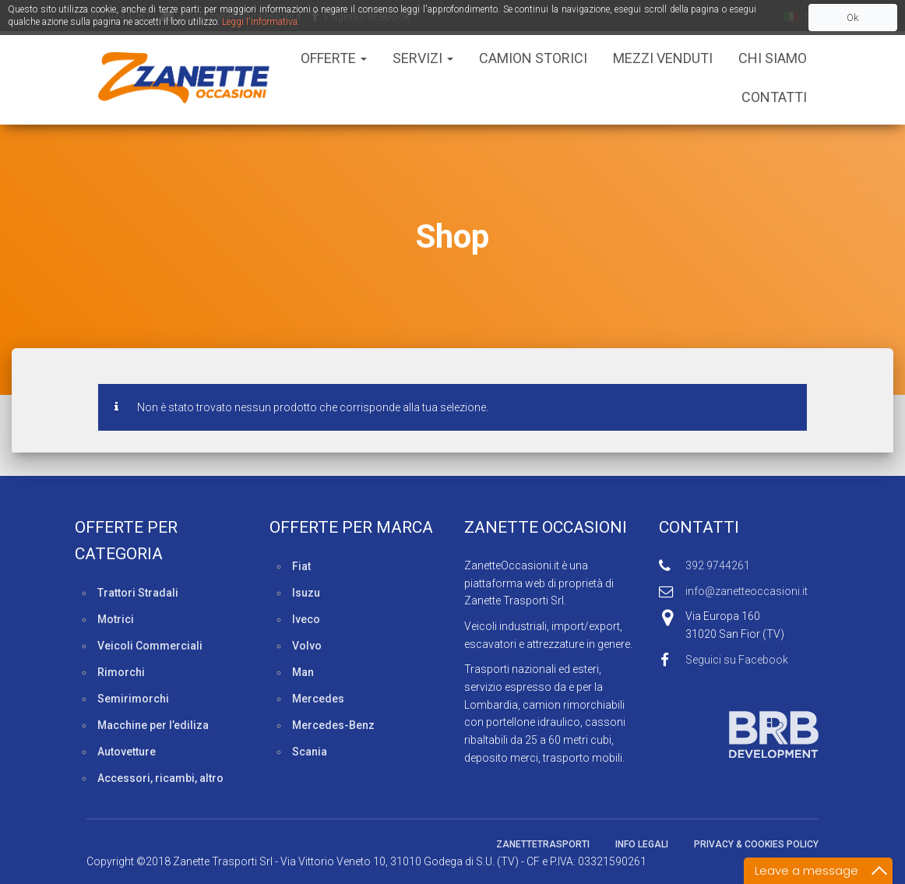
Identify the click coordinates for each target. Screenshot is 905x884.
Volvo (307, 645)
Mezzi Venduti (663, 58)
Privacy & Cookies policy (756, 844)
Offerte (334, 58)
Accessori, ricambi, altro (160, 778)
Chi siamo (772, 58)
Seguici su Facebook (736, 659)
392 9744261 (717, 565)
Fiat (301, 566)
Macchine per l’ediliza (153, 725)
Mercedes (318, 698)
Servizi (423, 58)
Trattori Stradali (137, 592)
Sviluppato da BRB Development (739, 734)
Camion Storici (533, 58)
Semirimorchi (133, 698)
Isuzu (306, 592)
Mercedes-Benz (333, 725)
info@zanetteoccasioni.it (746, 591)
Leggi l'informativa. (261, 21)
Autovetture (126, 751)
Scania (309, 751)
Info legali (641, 844)
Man (303, 672)
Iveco (306, 619)
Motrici (115, 619)
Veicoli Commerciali (149, 645)
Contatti (774, 97)
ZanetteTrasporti (543, 844)
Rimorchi (121, 672)
